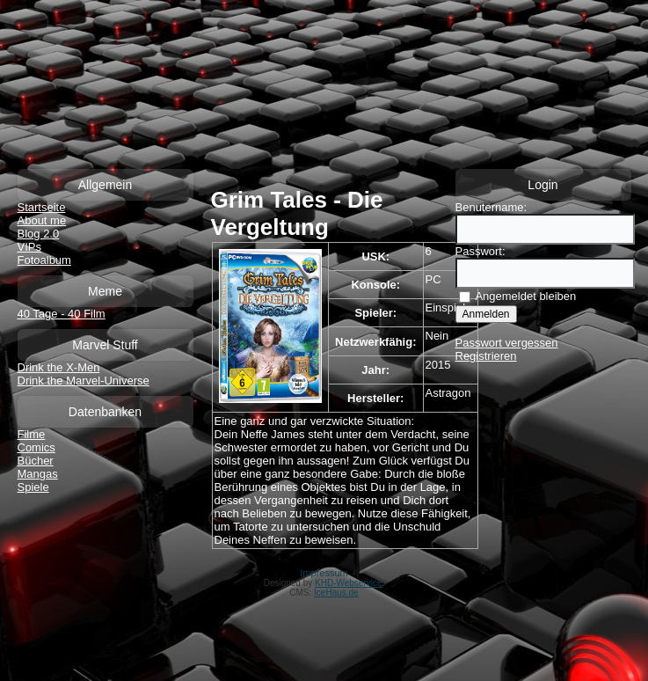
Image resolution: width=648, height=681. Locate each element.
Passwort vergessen (506, 342)
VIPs (29, 246)
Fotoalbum (44, 260)
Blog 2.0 (39, 233)
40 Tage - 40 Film (62, 313)
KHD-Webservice (348, 583)
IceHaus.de (336, 592)
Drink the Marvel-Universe (83, 380)
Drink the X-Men (59, 367)
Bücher (36, 460)
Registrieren (486, 355)
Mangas (38, 473)
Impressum (323, 573)
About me (42, 220)
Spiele (33, 487)
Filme (32, 434)
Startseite (42, 207)
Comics (36, 447)
